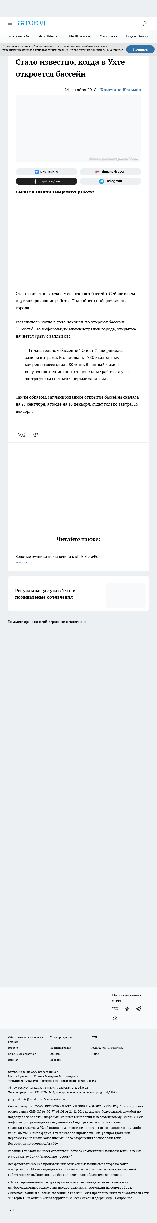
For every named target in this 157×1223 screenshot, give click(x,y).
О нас (95, 1054)
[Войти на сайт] (145, 23)
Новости (55, 1059)
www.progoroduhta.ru (45, 1071)
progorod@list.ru (107, 1092)
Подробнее (123, 1198)
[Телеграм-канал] (111, 181)
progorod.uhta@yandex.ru (25, 1099)
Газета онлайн (18, 36)
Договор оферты (61, 1037)
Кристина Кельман (120, 89)
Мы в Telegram (49, 36)
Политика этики (60, 1047)
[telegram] (37, 434)
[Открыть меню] (10, 23)
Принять (140, 49)
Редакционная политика (107, 1047)
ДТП (94, 1037)
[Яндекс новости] (111, 171)
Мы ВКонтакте (80, 36)
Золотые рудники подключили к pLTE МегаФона (78, 560)
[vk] (22, 434)
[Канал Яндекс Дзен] (46, 181)
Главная (13, 1059)
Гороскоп (14, 1047)
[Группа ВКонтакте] (46, 171)
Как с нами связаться (22, 1054)
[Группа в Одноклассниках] (127, 1008)
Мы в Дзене (108, 36)
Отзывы (55, 1054)
